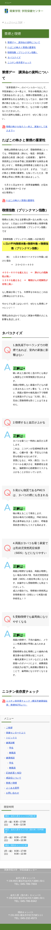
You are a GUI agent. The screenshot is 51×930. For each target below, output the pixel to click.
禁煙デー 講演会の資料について (23, 42)
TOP (13, 22)
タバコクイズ (14, 57)
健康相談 (10, 758)
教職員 (12, 753)
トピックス (11, 738)
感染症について (13, 778)
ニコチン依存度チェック (19, 62)
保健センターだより (16, 733)
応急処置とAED (13, 773)
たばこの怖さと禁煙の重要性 (21, 47)
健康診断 (10, 743)
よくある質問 (12, 788)
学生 (11, 748)
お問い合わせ (12, 793)
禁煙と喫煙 (11, 783)
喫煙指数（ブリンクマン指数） (22, 52)
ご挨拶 (9, 728)
